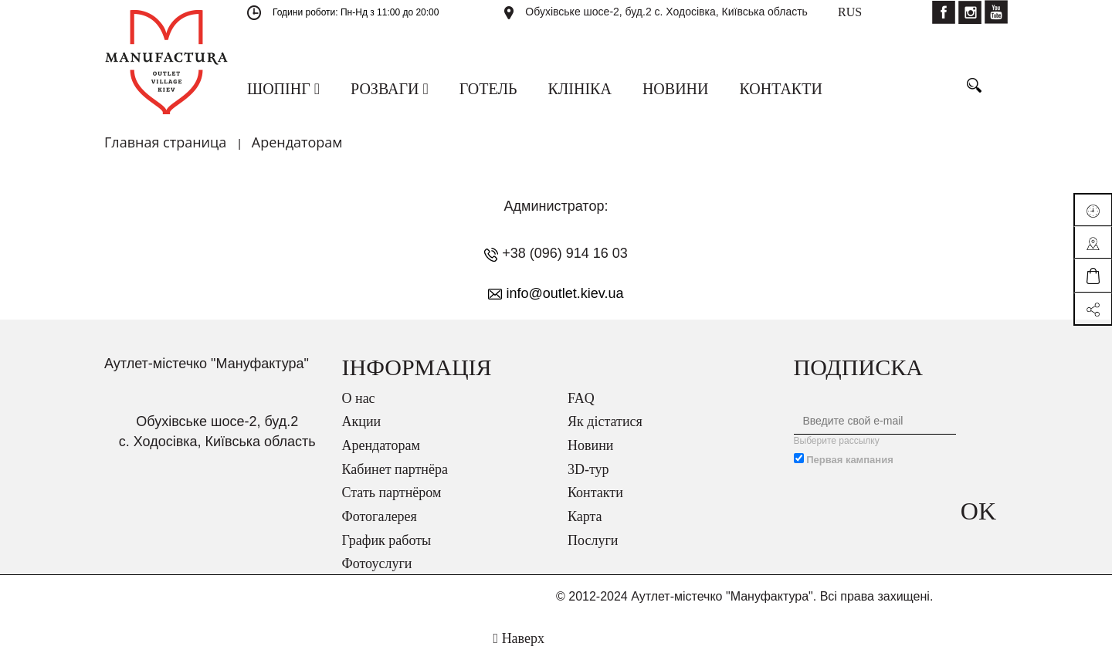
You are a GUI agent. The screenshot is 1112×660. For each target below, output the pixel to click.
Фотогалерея (379, 516)
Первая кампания (849, 459)
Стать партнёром (392, 492)
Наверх (518, 638)
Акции (361, 421)
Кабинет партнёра (395, 469)
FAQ (581, 398)
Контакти (595, 492)
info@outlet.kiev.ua (564, 293)
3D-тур (588, 469)
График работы (387, 540)
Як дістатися (605, 421)
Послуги (593, 540)
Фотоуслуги (377, 563)
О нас (358, 398)
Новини (590, 445)
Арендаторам (381, 445)
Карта (585, 516)
